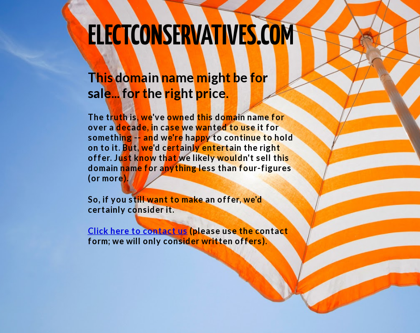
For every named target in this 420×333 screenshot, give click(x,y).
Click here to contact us (138, 231)
